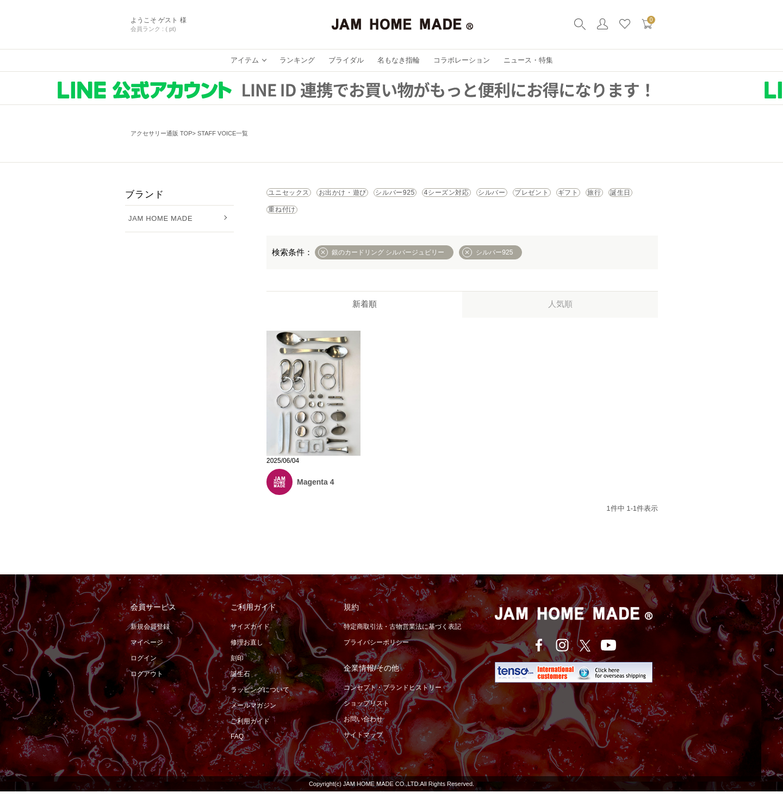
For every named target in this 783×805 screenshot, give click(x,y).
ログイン (143, 672)
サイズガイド (250, 640)
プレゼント (298, 219)
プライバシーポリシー (376, 656)
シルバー (609, 195)
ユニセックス (302, 195)
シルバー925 (461, 195)
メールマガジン (253, 719)
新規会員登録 (150, 640)
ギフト (358, 219)
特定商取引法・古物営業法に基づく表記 (402, 640)
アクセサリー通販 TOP (161, 133)
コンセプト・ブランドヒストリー (393, 701)
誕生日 (455, 219)
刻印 (237, 672)
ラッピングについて (260, 703)
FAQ (237, 750)
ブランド (144, 194)
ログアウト (146, 687)
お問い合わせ (363, 732)
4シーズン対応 (538, 195)
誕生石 (240, 687)
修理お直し (247, 656)
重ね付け (511, 219)
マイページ (146, 656)
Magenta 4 (315, 495)
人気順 (560, 317)
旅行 (406, 219)
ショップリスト (366, 717)
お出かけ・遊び (382, 195)
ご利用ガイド (250, 735)
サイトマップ (363, 748)
